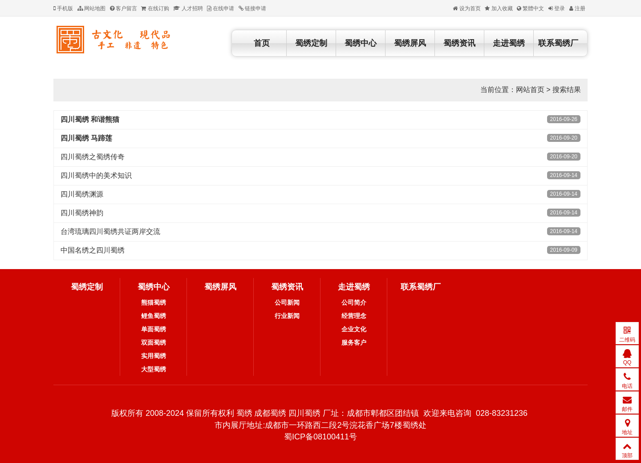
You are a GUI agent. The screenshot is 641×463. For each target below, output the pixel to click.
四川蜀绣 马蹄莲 (86, 138)
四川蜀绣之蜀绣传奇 (93, 157)
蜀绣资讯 (459, 43)
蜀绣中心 (361, 43)
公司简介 (353, 302)
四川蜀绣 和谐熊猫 (90, 119)
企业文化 (353, 329)
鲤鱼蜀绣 (153, 315)
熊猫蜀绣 (153, 302)
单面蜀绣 (153, 329)
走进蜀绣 (509, 43)
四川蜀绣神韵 (82, 213)
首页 (262, 43)
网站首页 (530, 89)
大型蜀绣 (153, 369)
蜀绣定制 (311, 43)
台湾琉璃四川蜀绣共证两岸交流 (110, 231)
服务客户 (353, 342)
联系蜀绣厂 (558, 43)
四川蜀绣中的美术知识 (96, 175)
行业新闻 (287, 315)
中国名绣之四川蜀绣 (93, 250)
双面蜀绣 (153, 342)
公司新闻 (287, 302)
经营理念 (353, 315)
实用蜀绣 (153, 355)
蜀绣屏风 (410, 43)
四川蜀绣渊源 (82, 194)
